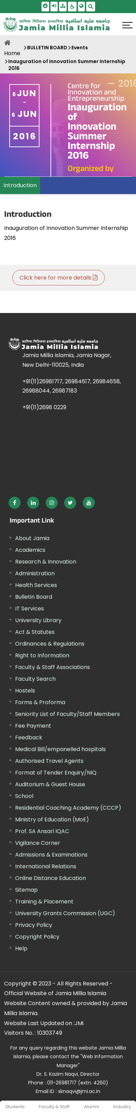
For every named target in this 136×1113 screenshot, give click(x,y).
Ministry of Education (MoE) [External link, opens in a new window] (52, 819)
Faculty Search (35, 679)
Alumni (91, 1106)
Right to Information (42, 655)
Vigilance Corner (37, 843)
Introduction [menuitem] (20, 185)
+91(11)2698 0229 (44, 407)
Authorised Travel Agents (49, 761)
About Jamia (32, 538)
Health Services (36, 585)
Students (15, 1106)
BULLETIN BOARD (47, 47)
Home (12, 53)
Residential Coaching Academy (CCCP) (68, 808)
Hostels (25, 691)
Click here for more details (59, 278)
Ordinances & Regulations (49, 644)
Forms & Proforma (40, 702)
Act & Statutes (35, 632)
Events (79, 47)
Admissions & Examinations (51, 855)
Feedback (28, 737)
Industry (122, 1106)
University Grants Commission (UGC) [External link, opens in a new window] (65, 913)
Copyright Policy (37, 937)
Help (21, 948)
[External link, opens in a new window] (15, 503)
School (24, 796)
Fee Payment (33, 726)
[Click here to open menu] (127, 25)
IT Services (29, 609)
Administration (35, 573)
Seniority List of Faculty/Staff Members (67, 714)
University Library (38, 620)
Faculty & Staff (54, 1106)
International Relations (45, 866)
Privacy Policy (33, 925)
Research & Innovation (45, 562)
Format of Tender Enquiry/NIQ (56, 773)
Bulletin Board (33, 597)
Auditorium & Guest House (50, 784)
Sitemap (26, 890)
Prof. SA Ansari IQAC (42, 831)
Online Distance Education (50, 878)
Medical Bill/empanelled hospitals (60, 749)
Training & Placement (44, 901)
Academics (30, 550)
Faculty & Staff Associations (52, 667)
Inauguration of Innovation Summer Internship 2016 (66, 65)
